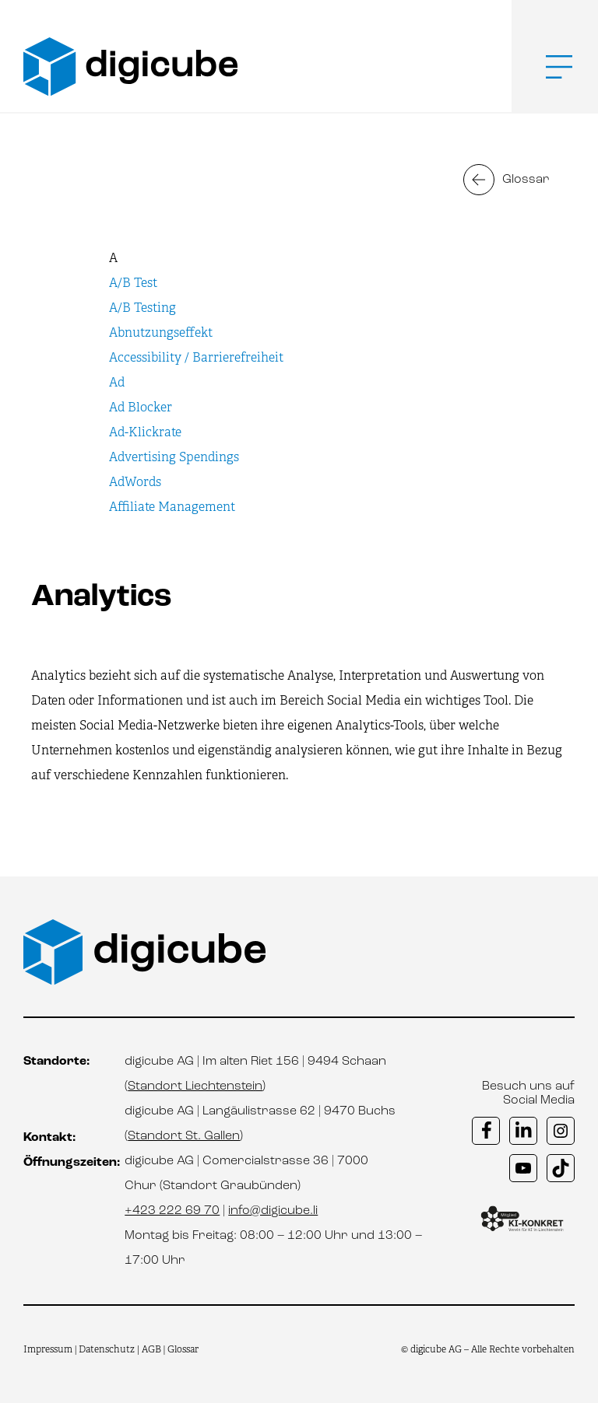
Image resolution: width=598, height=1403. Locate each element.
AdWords (135, 482)
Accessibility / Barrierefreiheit (196, 357)
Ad (117, 382)
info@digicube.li (273, 1211)
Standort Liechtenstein (195, 1086)
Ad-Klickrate (145, 432)
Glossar (526, 179)
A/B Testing (142, 307)
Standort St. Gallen (184, 1136)
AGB (151, 1349)
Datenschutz (108, 1349)
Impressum (47, 1349)
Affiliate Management (172, 507)
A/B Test (133, 283)
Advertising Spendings (174, 457)
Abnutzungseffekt (161, 332)
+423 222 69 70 (172, 1211)
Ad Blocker (140, 407)
